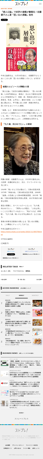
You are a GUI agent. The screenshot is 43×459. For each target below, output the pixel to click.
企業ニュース (35, 448)
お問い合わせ (17, 448)
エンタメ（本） (6, 271)
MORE (21, 413)
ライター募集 (26, 448)
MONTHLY (35, 295)
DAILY (8, 295)
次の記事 (39, 279)
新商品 (28, 271)
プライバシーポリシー (18, 445)
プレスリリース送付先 (32, 445)
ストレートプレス (21, 419)
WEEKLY (21, 295)
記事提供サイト (8, 448)
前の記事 (4, 279)
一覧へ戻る (21, 279)
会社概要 (7, 445)
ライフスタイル (18, 271)
